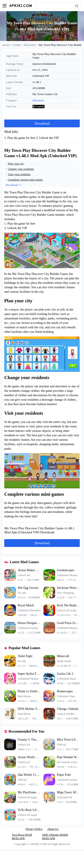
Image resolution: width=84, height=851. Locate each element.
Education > (31, 45)
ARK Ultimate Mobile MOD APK (55, 836)
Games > (18, 45)
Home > (7, 45)
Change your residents (21, 169)
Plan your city (16, 163)
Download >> (14, 185)
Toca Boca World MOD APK (22, 836)
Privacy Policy (34, 829)
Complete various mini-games (25, 179)
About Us (52, 829)
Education (38, 100)
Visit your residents (19, 174)
